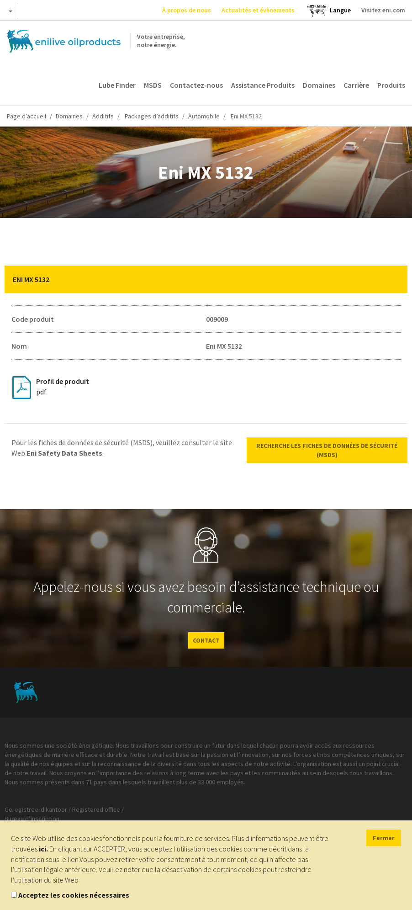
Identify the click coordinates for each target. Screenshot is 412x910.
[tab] (206, 279)
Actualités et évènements (258, 10)
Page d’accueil (26, 116)
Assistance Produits (263, 85)
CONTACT (206, 640)
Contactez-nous (196, 85)
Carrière (356, 85)
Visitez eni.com (383, 10)
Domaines (319, 85)
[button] (393, 279)
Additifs (103, 116)
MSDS (153, 85)
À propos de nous (186, 10)
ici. (43, 848)
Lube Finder (117, 85)
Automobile (204, 116)
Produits (391, 85)
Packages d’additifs (151, 116)
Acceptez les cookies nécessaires (73, 894)
